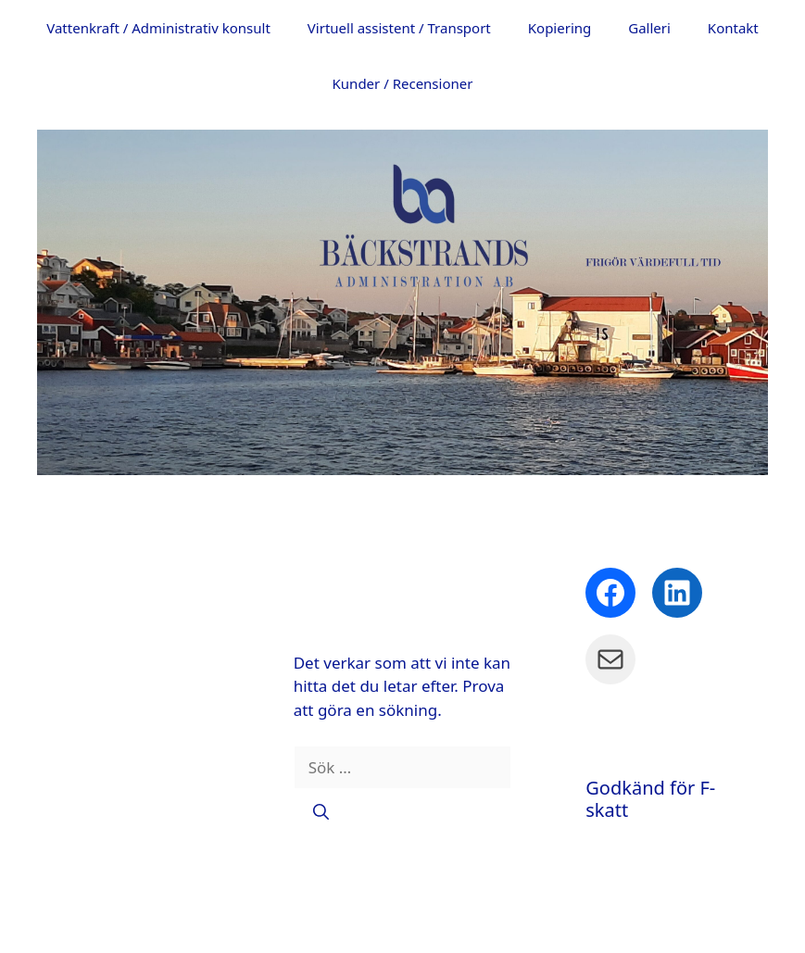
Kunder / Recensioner (403, 83)
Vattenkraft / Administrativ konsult (158, 28)
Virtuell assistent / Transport (399, 28)
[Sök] (321, 811)
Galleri (649, 28)
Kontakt (733, 28)
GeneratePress (632, 924)
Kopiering (559, 28)
